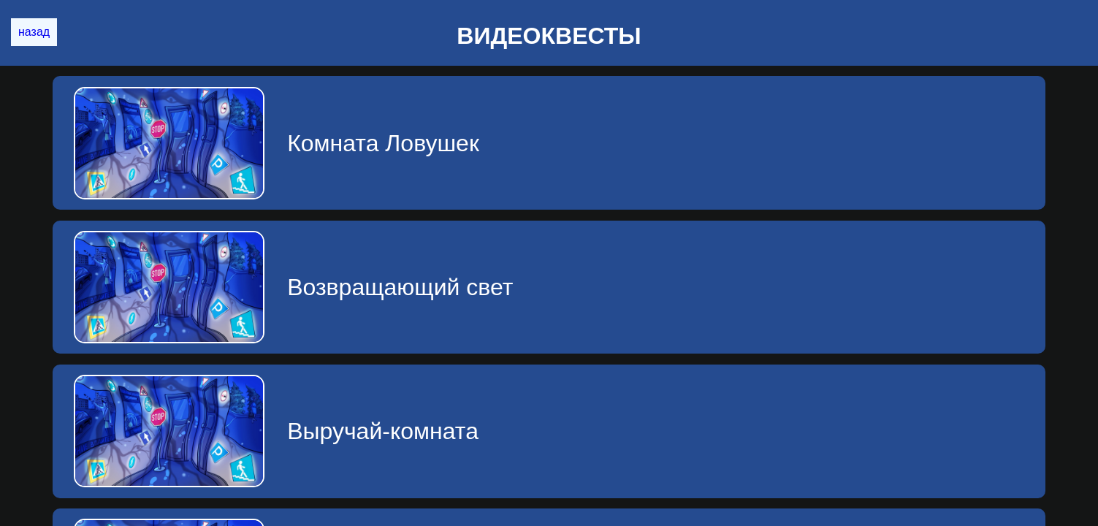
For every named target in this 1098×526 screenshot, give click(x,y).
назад (34, 32)
